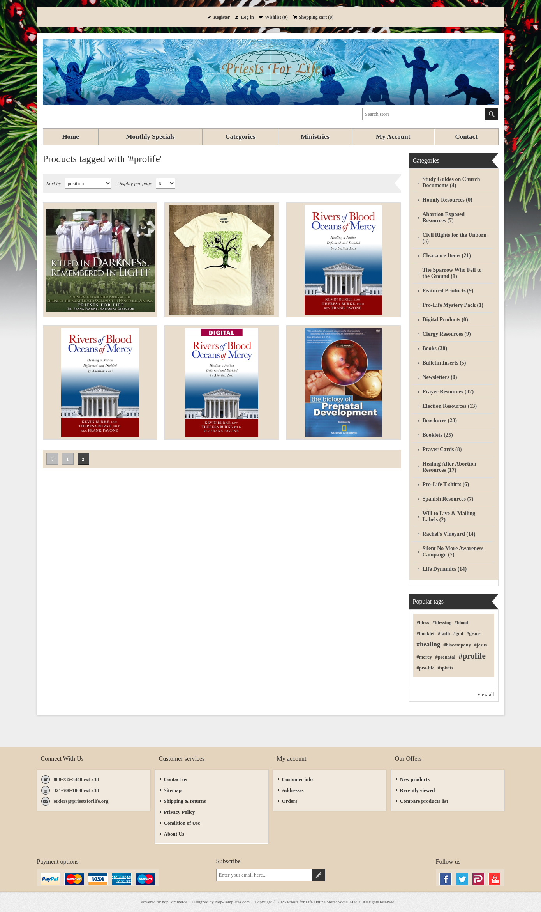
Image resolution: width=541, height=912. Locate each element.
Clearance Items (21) (447, 256)
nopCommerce (174, 902)
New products (415, 779)
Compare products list (424, 801)
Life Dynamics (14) (445, 569)
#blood (461, 622)
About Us (174, 834)
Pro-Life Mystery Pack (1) (453, 305)
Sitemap (173, 790)
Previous (52, 458)
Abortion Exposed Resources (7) (444, 217)
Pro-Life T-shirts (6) (446, 484)
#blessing (441, 622)
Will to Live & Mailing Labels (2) (449, 516)
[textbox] (424, 114)
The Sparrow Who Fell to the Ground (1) (452, 273)
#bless (423, 622)
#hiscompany (457, 645)
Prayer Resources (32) (448, 392)
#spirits (445, 668)
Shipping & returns (185, 801)
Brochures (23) (440, 420)
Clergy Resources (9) (447, 334)
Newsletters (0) (440, 377)
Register (221, 17)
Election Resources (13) (450, 406)
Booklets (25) (438, 435)
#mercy (424, 657)
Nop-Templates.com (232, 902)
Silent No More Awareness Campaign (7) (453, 551)
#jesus (480, 645)
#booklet (426, 633)
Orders (290, 801)
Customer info (297, 779)
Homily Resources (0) (447, 200)
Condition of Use (182, 823)
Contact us (175, 779)
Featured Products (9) (448, 291)
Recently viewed (417, 790)
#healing (429, 644)
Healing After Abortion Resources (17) (449, 467)
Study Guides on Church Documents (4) (451, 182)
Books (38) (435, 348)
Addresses (293, 790)
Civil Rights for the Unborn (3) (455, 238)
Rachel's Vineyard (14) (449, 534)
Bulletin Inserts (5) (444, 363)
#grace (474, 633)
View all (485, 694)
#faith (444, 633)
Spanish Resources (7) (448, 499)
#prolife (472, 656)
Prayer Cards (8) (442, 449)
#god (458, 633)
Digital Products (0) (445, 319)
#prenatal (445, 657)
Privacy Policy (179, 812)
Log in (247, 17)
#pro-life (426, 668)
